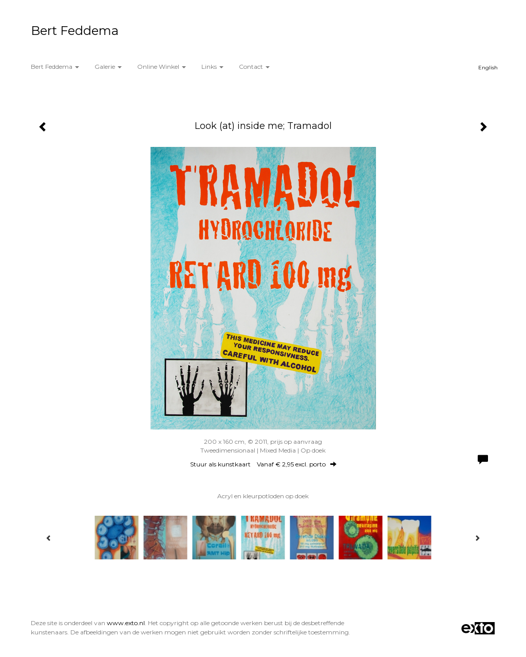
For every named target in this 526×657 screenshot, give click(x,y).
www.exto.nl (126, 623)
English (488, 67)
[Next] (477, 538)
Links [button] (212, 66)
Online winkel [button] (161, 66)
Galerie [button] (108, 66)
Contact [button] (254, 66)
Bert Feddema (75, 30)
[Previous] (49, 538)
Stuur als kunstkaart (263, 464)
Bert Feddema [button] (55, 66)
